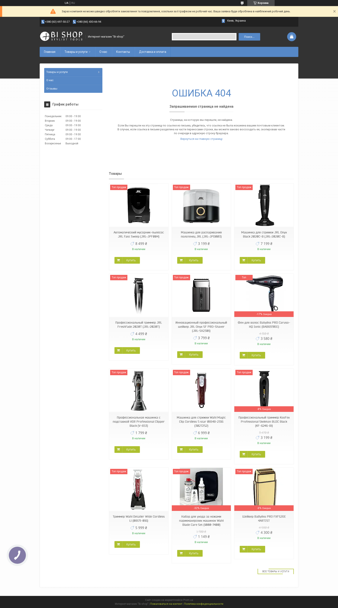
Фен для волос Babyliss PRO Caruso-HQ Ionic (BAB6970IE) (264, 324)
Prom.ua (188, 600)
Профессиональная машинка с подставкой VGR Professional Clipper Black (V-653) (139, 421)
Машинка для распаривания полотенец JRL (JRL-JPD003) (201, 234)
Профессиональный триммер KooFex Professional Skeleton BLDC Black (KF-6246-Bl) (264, 421)
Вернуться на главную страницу (201, 138)
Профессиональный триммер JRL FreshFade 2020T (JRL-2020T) (138, 324)
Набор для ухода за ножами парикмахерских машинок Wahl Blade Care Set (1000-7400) (201, 520)
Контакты (123, 52)
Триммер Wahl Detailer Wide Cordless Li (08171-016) (139, 518)
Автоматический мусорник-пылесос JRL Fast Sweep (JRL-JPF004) (139, 234)
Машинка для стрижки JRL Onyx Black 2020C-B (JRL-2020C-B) (264, 234)
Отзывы (51, 88)
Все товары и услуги (275, 571)
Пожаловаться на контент (166, 603)
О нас (103, 52)
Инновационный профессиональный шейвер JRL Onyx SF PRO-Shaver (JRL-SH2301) (201, 326)
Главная (49, 52)
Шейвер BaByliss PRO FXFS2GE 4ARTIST (264, 518)
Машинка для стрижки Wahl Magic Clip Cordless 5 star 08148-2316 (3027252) (201, 421)
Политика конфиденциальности (203, 603)
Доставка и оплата (152, 52)
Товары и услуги (76, 52)
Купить (131, 260)
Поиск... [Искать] (249, 36)
